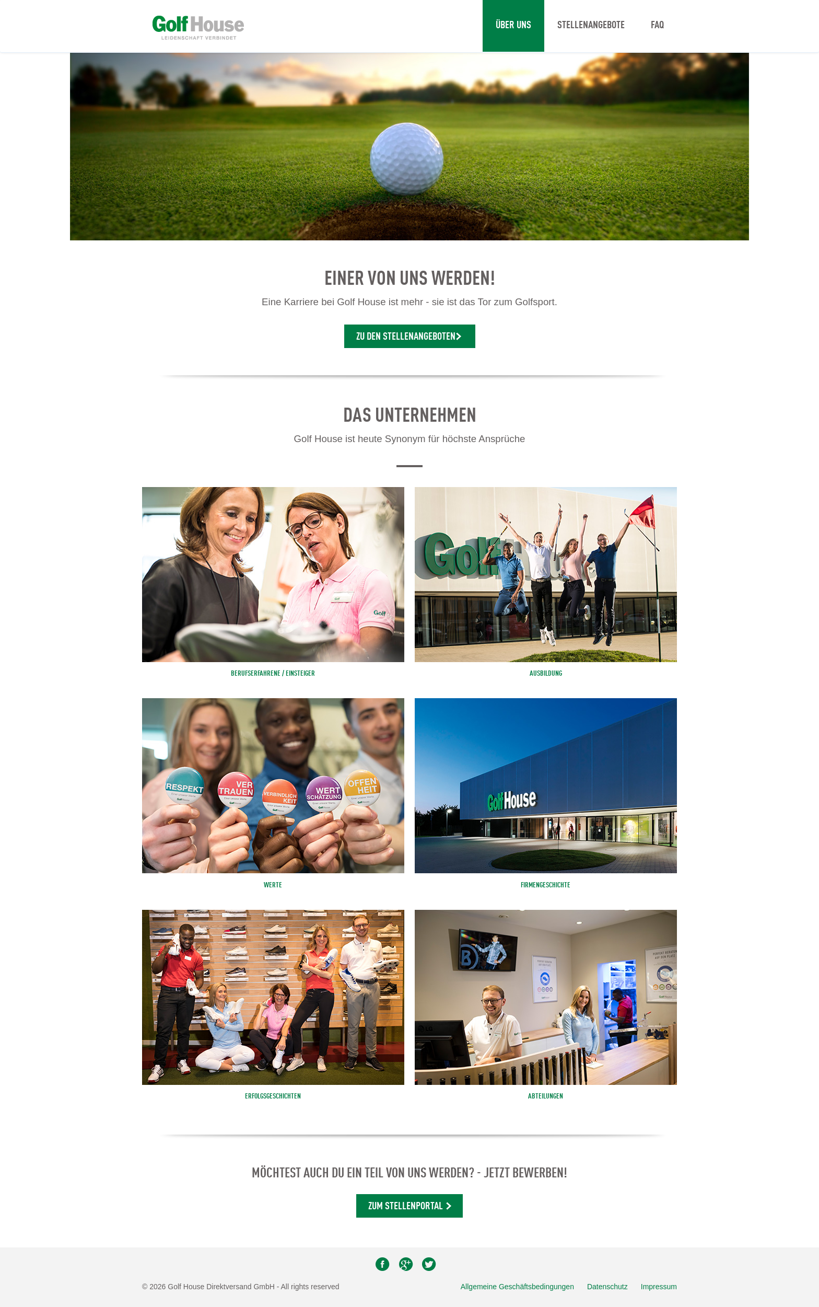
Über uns (513, 25)
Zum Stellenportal (405, 1206)
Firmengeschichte (545, 885)
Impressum (659, 1286)
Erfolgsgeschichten (273, 1096)
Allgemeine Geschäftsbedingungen (517, 1286)
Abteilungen (545, 1096)
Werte (273, 885)
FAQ (657, 25)
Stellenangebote (591, 25)
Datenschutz (607, 1286)
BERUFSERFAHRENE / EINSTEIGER (273, 673)
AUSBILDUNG (546, 673)
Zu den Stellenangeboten (405, 337)
